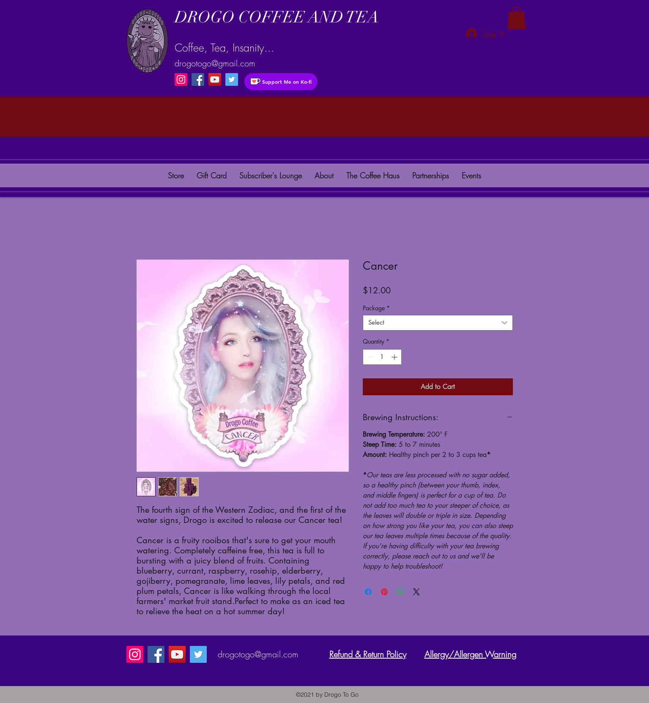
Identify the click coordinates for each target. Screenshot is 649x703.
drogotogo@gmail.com (215, 63)
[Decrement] (369, 357)
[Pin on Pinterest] (384, 592)
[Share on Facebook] (368, 592)
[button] (516, 17)
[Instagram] (181, 79)
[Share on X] (416, 592)
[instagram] (231, 79)
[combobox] (438, 323)
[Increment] (395, 357)
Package (376, 308)
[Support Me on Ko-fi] (281, 81)
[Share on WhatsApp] (400, 592)
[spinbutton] (382, 357)
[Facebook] (198, 79)
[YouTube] (214, 79)
